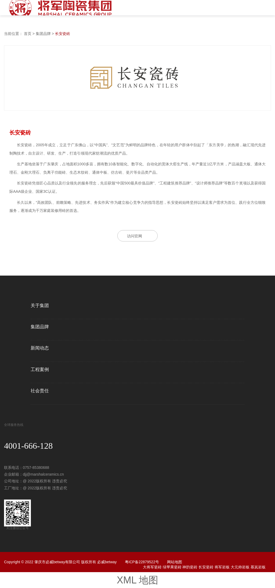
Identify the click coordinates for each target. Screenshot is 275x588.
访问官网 (134, 236)
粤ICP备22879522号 (142, 562)
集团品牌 (43, 33)
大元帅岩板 (240, 567)
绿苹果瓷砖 (172, 567)
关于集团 (40, 305)
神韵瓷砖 (189, 567)
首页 (27, 33)
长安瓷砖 (62, 33)
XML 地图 (137, 580)
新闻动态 (40, 348)
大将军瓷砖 (152, 567)
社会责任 (40, 391)
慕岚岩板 (258, 567)
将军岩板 (222, 567)
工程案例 (40, 369)
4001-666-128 (28, 446)
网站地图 (174, 562)
